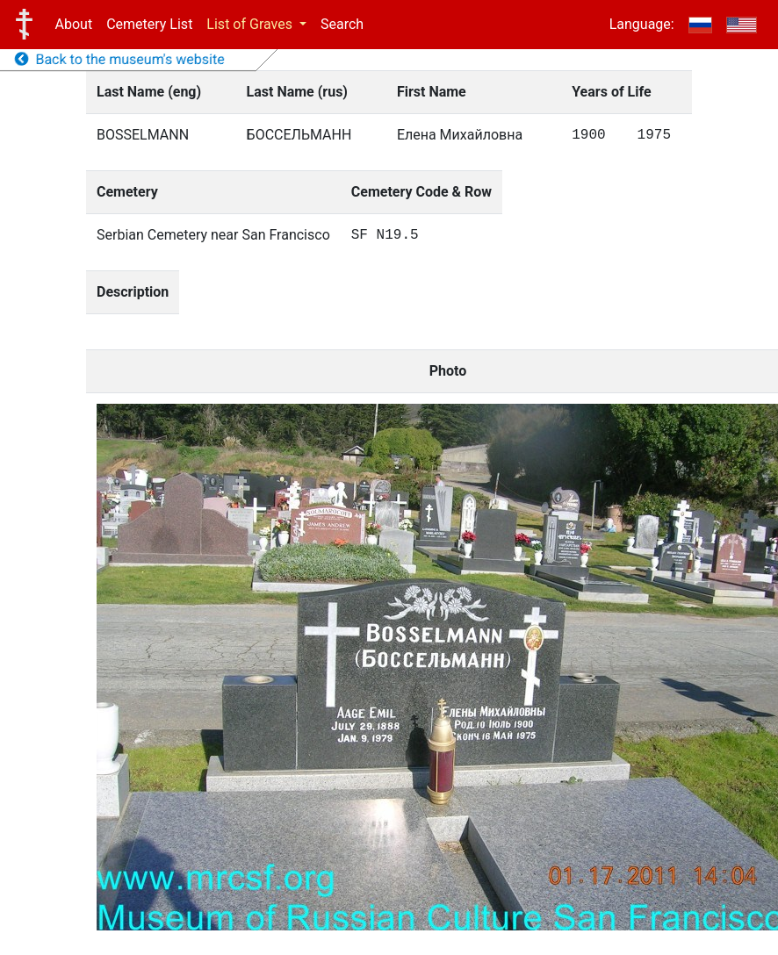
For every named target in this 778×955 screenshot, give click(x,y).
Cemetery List (149, 24)
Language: (641, 24)
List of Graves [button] (251, 24)
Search (342, 24)
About (74, 24)
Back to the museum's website (120, 59)
